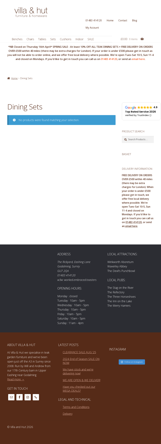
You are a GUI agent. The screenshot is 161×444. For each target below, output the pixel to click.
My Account (92, 27)
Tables (42, 39)
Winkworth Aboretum (120, 262)
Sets (53, 39)
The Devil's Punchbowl (121, 271)
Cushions (65, 39)
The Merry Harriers (118, 305)
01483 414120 (94, 20)
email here (138, 59)
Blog (134, 20)
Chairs (30, 39)
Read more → (15, 379)
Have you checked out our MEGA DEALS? (79, 389)
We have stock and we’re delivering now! (78, 371)
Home (110, 20)
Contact (122, 20)
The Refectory (115, 292)
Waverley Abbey (117, 266)
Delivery (67, 414)
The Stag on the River (120, 288)
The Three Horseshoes (121, 296)
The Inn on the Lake (119, 301)
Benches (17, 39)
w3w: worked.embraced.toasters (77, 280)
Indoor (79, 39)
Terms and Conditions (76, 407)
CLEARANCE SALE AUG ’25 (79, 352)
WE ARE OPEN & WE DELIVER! (81, 380)
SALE (91, 39)
